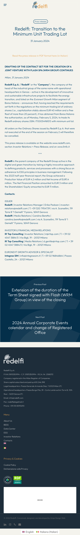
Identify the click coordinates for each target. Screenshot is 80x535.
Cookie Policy (10, 465)
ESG (6, 432)
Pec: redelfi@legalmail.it (14, 402)
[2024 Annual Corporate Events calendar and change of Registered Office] (40, 325)
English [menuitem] (30, 531)
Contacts (8, 440)
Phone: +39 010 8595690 (14, 406)
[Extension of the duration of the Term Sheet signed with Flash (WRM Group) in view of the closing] (40, 292)
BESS (6, 424)
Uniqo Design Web (57, 518)
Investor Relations (12, 436)
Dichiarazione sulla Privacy (16, 469)
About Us (8, 420)
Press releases (41, 21)
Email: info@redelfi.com (13, 398)
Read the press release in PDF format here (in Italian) (40, 55)
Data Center (10, 428)
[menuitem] (40, 444)
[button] (5, 5)
